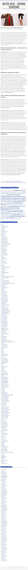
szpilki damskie (4, 433)
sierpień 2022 (3, 525)
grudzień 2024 (4, 490)
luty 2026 (3, 471)
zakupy (2, 458)
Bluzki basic (3, 235)
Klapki (2, 290)
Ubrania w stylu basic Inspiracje (7, 452)
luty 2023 (3, 518)
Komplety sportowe (5, 313)
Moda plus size (4, 339)
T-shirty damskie (4, 434)
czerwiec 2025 (4, 481)
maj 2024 (3, 499)
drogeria (3, 271)
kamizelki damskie (4, 287)
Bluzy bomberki (4, 249)
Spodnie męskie (4, 384)
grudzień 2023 (4, 506)
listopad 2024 (3, 491)
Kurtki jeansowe (4, 318)
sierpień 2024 (3, 495)
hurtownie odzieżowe (5, 282)
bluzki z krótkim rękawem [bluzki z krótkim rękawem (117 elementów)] (15, 200)
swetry (2, 419)
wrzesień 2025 (4, 477)
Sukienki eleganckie (5, 397)
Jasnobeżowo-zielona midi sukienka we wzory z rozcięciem (15, 182)
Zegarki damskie (4, 463)
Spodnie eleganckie (5, 381)
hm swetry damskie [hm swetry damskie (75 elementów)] (21, 205)
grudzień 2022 (4, 520)
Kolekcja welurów (4, 299)
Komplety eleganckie (5, 312)
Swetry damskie (4, 420)
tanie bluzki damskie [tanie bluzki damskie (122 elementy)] (17, 216)
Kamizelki (3, 286)
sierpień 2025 (3, 479)
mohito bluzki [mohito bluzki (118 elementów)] (5, 213)
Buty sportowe (4, 263)
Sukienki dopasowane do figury (7, 395)
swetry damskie (16, 156)
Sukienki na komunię (5, 408)
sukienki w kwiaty (4, 414)
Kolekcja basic (4, 294)
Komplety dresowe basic (5, 310)
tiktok (2, 435)
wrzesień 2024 (4, 494)
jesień (3, 99)
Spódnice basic (4, 371)
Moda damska (4, 336)
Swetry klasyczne (4, 423)
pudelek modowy (4, 362)
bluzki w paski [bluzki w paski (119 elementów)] (11, 198)
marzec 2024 (3, 502)
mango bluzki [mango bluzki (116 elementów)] (14, 206)
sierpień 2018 (3, 549)
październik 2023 (4, 509)
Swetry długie (3, 422)
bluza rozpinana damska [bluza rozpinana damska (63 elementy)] (19, 193)
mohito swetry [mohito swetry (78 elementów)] (13, 213)
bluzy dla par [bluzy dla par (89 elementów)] (12, 201)
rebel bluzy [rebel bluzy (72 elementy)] (19, 213)
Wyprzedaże (3, 457)
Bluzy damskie (4, 250)
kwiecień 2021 (4, 547)
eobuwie (3, 273)
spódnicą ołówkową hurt (21, 139)
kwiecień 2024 (4, 500)
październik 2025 (4, 476)
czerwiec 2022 (4, 528)
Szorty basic (3, 427)
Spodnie (2, 375)
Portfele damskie (4, 359)
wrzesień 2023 (4, 510)
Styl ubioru (3, 388)
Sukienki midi (3, 404)
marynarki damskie (8, 74)
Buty (2, 260)
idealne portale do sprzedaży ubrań (8, 283)
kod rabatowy (3, 291)
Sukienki (3, 390)
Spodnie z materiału (5, 386)
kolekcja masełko (4, 297)
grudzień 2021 (4, 536)
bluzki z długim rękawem (6, 243)
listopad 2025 (3, 475)
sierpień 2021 (3, 541)
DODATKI (3, 268)
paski (7, 115)
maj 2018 (3, 554)
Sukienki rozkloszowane (5, 412)
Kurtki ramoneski (4, 325)
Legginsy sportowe (4, 329)
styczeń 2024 (3, 505)
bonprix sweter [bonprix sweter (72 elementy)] (4, 203)
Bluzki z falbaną (4, 245)
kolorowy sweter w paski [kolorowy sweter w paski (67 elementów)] (5, 206)
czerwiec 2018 (4, 552)
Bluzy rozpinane (4, 253)
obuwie (2, 343)
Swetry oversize (4, 424)
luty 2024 (3, 503)
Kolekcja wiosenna (4, 301)
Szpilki (2, 431)
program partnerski (5, 361)
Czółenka (3, 265)
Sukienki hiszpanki (4, 399)
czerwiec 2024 (4, 498)
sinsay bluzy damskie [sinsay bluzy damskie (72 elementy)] (7, 215)
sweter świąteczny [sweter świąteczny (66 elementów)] (6, 216)
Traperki (2, 442)
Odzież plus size (4, 346)
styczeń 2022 (3, 534)
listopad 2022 (3, 521)
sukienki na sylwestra (5, 409)
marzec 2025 (3, 485)
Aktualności (3, 227)
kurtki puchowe (4, 324)
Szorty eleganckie (4, 430)
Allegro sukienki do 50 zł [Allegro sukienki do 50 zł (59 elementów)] (4, 190)
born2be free (3, 258)
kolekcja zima (3, 302)
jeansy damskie (4, 284)
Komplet (3, 306)
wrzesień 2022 (4, 524)
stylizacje (12, 170)
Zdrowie (2, 461)
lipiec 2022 (3, 526)
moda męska (3, 337)
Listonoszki (3, 332)
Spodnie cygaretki (4, 377)
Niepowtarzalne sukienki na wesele (7, 341)
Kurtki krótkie (3, 320)
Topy (2, 438)
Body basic (3, 257)
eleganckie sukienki (5, 272)
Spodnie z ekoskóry (5, 385)
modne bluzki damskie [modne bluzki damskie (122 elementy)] (15, 211)
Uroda (2, 453)
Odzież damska (4, 344)
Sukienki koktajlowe (5, 400)
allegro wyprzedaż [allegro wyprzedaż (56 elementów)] (10, 190)
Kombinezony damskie (5, 305)
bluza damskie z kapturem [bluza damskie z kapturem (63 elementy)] (12, 192)
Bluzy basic (3, 248)
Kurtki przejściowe (4, 322)
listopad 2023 (3, 507)
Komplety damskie (4, 307)
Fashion (2, 275)
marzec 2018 (3, 556)
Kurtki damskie (4, 317)
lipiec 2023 (3, 511)
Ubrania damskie (4, 449)
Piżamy (2, 351)
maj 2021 (3, 545)
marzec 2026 (3, 469)
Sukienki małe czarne (5, 401)
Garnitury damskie (4, 278)
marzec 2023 (3, 517)
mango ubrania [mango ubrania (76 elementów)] (22, 206)
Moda (2, 335)
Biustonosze (3, 233)
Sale (2, 365)
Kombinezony (3, 303)
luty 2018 (3, 558)
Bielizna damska (4, 231)
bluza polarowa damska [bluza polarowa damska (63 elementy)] (11, 193)
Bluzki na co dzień (4, 241)
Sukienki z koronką (4, 416)
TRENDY (2, 443)
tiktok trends (3, 437)
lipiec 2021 (3, 543)
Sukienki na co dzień (5, 407)
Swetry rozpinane (4, 426)
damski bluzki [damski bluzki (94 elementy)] (11, 203)
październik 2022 (4, 522)
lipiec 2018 (3, 551)
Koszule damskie (4, 316)
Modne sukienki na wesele (18, 29)
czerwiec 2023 (4, 513)
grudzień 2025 (4, 473)
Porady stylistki (4, 358)
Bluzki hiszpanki (4, 238)
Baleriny (2, 229)
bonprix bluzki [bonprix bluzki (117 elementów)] (20, 201)
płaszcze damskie (4, 354)
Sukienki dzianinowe (5, 396)
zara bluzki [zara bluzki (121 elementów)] (10, 218)
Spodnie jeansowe (4, 382)
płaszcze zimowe (4, 355)
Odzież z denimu (4, 347)
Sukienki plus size (4, 411)
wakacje (2, 454)
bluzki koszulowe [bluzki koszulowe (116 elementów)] (13, 196)
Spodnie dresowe (4, 380)
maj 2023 (3, 514)
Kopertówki (3, 314)
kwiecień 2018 (4, 555)
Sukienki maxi (4, 403)
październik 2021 (4, 539)
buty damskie (3, 261)
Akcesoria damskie (4, 226)
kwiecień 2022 (4, 530)
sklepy (2, 369)
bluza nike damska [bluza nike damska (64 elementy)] (20, 192)
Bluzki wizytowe (4, 242)
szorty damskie (4, 429)
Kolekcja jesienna (4, 295)
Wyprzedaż (3, 456)
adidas (2, 224)
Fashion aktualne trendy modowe (7, 276)
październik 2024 (4, 492)
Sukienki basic (4, 392)
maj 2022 (3, 529)
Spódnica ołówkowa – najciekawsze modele (14, 181)
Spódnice (3, 370)
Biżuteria (3, 234)
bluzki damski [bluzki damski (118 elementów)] (11, 195)
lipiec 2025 (3, 480)
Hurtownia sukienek (5, 280)
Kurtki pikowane (4, 321)
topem (5, 151)
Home (2, 279)
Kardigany (3, 288)
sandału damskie (4, 366)
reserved (3, 363)
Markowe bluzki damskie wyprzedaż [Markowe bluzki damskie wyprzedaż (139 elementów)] (10, 209)
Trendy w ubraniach (5, 446)
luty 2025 (3, 487)
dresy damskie (4, 269)
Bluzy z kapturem (4, 254)
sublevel (2, 389)
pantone (3, 348)
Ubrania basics (4, 448)
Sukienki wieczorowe (5, 415)
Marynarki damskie (4, 333)
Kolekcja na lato (4, 298)
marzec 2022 (3, 532)
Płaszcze (2, 352)
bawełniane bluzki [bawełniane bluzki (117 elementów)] (19, 190)
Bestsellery (3, 230)
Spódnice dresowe (4, 374)
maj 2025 (3, 483)
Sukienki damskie (4, 393)
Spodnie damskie (4, 378)
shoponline (3, 367)
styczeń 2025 (3, 488)
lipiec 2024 (3, 496)
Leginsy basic (3, 331)
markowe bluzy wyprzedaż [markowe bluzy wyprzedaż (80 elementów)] (15, 210)
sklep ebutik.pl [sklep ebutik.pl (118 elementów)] (17, 215)
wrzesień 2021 (4, 540)
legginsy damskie (4, 328)
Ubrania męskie (4, 450)
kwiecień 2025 (4, 484)
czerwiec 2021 (4, 544)
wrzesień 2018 (4, 548)
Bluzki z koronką (4, 246)
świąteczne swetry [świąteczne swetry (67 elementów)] (17, 218)
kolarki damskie (4, 292)
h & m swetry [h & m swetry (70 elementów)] (14, 204)
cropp (2, 264)
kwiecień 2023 (4, 515)
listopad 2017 (3, 559)
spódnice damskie (4, 373)
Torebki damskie (4, 441)
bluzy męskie (3, 252)
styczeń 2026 (3, 472)
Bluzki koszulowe (4, 239)
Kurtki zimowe (4, 326)
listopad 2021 (3, 537)
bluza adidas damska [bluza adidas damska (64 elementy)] (4, 192)
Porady (2, 356)
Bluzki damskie (4, 237)
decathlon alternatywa (5, 267)
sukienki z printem (4, 418)
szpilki (6, 150)
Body (2, 256)
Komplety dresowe (4, 309)
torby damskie (4, 439)
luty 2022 (3, 533)
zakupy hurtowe (4, 460)
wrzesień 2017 (4, 560)
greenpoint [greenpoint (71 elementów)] (9, 205)
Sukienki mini (3, 405)
